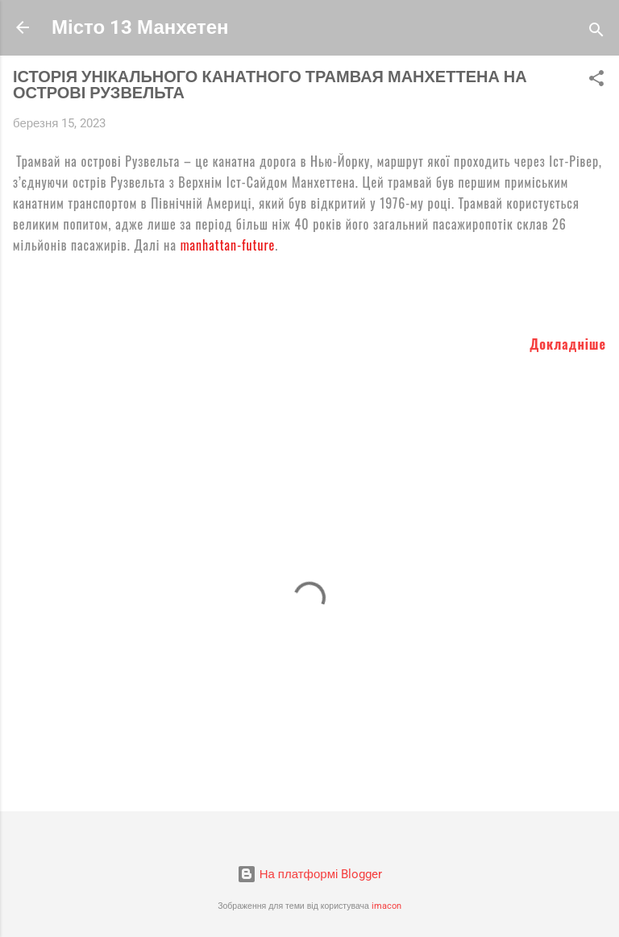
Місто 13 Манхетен (140, 27)
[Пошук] (596, 32)
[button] (596, 80)
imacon (386, 906)
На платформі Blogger (310, 874)
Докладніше (568, 344)
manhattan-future (228, 245)
